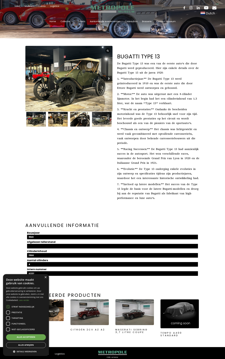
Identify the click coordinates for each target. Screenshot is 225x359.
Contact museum (166, 21)
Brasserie (147, 21)
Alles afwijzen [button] (26, 345)
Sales (17, 6)
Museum (29, 6)
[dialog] (26, 315)
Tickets (81, 21)
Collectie (67, 21)
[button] (109, 79)
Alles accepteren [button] (26, 337)
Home (53, 21)
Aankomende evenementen (105, 21)
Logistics (54, 6)
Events (42, 6)
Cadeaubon (131, 21)
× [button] (45, 277)
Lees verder (24, 300)
